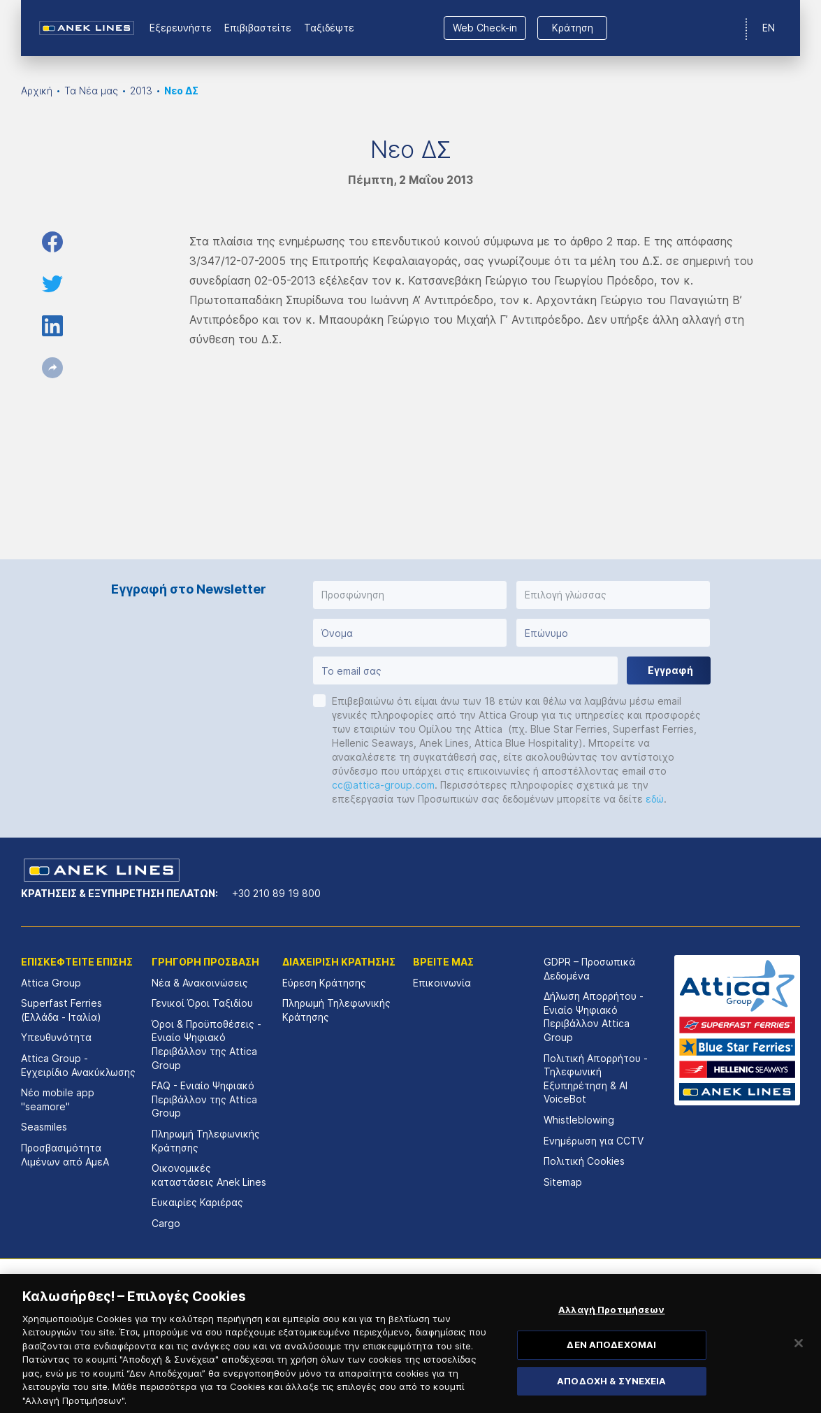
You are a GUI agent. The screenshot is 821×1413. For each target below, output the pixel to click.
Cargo (166, 1223)
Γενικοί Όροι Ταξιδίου (202, 1003)
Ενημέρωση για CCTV (594, 1141)
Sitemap (563, 1182)
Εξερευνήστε (181, 28)
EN (768, 28)
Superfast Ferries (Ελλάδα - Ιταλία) (61, 1010)
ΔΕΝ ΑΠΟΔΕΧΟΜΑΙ (611, 1366)
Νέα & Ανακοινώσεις (200, 983)
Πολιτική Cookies (584, 1161)
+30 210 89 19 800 (276, 893)
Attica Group (51, 983)
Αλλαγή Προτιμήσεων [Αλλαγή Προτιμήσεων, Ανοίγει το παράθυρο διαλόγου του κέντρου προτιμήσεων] (611, 1330)
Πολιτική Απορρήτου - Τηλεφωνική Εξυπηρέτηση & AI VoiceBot (596, 1078)
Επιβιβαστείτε (257, 28)
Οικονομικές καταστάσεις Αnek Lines (209, 1175)
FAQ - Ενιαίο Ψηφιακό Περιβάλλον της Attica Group (204, 1099)
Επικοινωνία (442, 983)
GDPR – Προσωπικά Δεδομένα (589, 969)
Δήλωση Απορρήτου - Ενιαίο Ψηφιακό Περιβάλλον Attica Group (594, 1016)
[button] (410, 595)
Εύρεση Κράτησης (324, 983)
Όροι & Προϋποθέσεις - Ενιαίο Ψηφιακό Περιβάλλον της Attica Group (206, 1044)
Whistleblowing (579, 1120)
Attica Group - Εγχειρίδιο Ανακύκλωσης (78, 1065)
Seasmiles (44, 1127)
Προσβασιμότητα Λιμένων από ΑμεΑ (65, 1155)
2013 (141, 90)
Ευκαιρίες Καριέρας (197, 1202)
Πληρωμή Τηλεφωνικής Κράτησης (206, 1141)
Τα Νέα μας (91, 90)
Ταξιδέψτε (329, 28)
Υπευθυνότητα (56, 1037)
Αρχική (36, 90)
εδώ (655, 799)
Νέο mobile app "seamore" (57, 1099)
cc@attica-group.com (383, 785)
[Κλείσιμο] (798, 1364)
